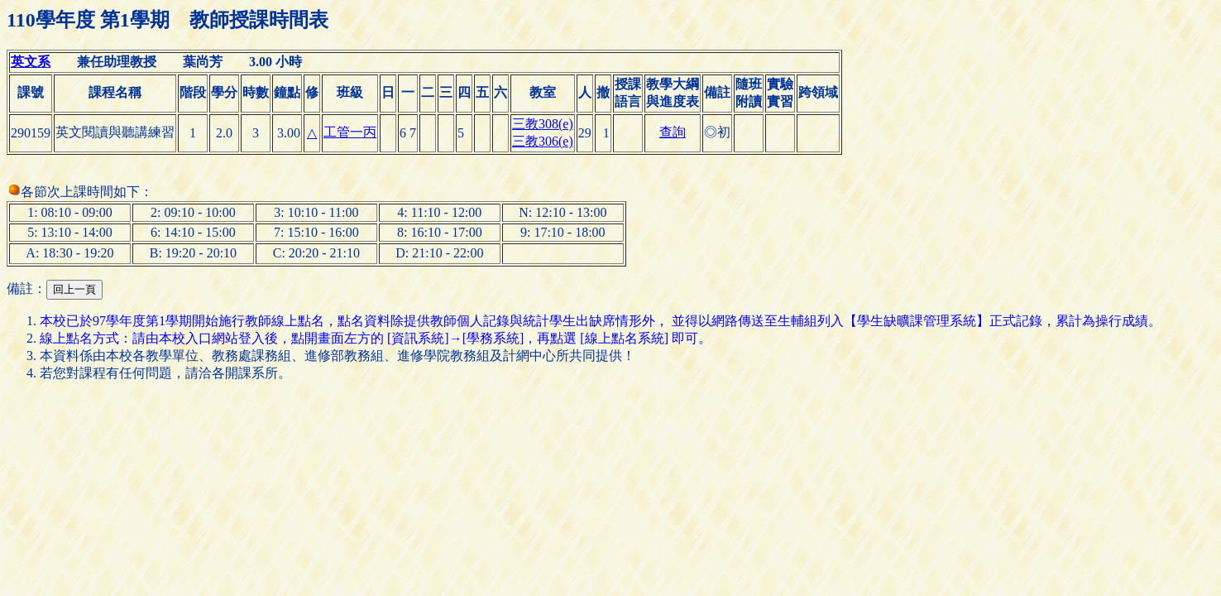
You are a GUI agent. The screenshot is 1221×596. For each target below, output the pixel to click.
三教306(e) (542, 141)
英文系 (30, 62)
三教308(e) (542, 124)
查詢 (672, 132)
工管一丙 (349, 132)
